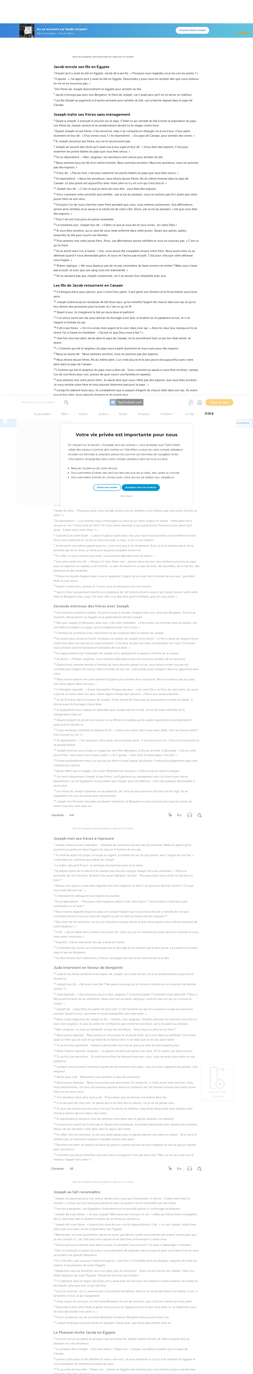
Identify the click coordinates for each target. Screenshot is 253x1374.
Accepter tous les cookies (140, 91)
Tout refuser (126, 100)
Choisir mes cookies (107, 92)
